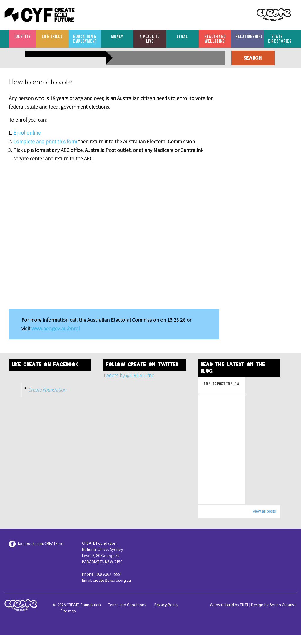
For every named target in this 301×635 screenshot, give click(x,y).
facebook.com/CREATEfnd (40, 544)
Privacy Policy (166, 605)
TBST (244, 605)
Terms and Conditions (127, 605)
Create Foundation (47, 390)
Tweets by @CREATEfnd (129, 375)
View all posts (264, 511)
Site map (68, 611)
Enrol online (27, 132)
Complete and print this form (45, 141)
